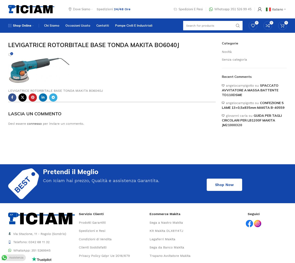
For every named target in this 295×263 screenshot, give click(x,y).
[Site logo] (31, 9)
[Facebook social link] (12, 97)
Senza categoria (234, 59)
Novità (227, 52)
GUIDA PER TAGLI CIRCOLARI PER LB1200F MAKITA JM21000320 (252, 120)
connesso (34, 124)
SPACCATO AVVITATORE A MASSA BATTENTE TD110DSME (250, 90)
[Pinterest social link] (33, 97)
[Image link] (41, 218)
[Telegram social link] (53, 97)
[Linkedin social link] (43, 97)
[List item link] (41, 242)
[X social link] (22, 97)
